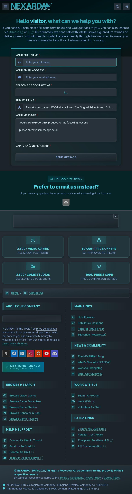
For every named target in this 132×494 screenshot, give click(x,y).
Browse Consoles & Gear (25, 412)
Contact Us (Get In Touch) (25, 440)
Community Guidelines (92, 428)
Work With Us (86, 401)
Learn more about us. (15, 343)
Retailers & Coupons (90, 322)
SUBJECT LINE (25, 100)
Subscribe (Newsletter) (92, 334)
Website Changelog (90, 367)
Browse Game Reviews (23, 418)
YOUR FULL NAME (27, 55)
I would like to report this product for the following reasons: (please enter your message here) (66, 130)
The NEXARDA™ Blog (91, 356)
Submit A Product (89, 395)
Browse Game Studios (23, 407)
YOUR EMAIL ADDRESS (30, 70)
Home (12, 292)
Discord (14, 32)
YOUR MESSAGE (26, 115)
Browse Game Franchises (25, 401)
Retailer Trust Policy (90, 434)
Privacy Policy (92, 477)
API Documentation (90, 446)
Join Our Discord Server (24, 457)
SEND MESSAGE (66, 157)
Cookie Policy (112, 477)
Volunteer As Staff (89, 407)
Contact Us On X (19, 452)
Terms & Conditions (71, 477)
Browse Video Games (22, 395)
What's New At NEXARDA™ (94, 362)
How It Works (86, 317)
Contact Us (33, 292)
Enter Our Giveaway (90, 373)
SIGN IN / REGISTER (126, 6)
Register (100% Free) (91, 328)
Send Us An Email (20, 446)
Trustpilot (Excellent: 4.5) (93, 440)
